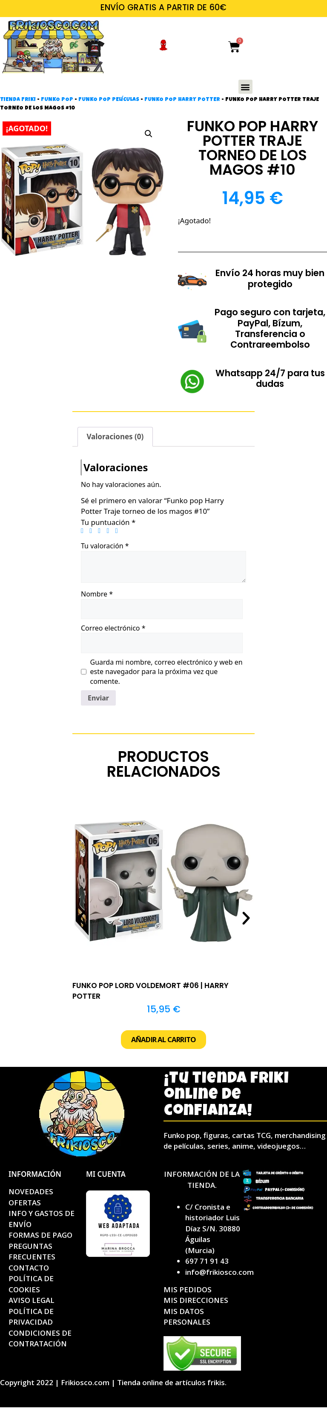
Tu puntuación (108, 522)
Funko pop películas (108, 100)
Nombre (97, 594)
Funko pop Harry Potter (182, 100)
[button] (245, 87)
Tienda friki (18, 100)
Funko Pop (57, 100)
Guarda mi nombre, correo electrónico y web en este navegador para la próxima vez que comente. (166, 671)
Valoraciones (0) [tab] (114, 436)
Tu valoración (105, 545)
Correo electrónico (113, 628)
